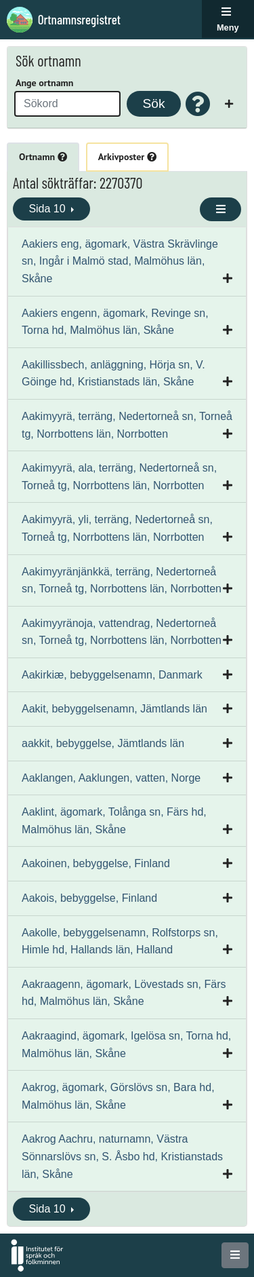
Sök (153, 103)
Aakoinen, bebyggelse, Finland (96, 863)
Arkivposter (127, 157)
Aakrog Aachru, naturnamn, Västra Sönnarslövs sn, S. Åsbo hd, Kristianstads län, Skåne (122, 1156)
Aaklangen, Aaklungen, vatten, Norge (111, 778)
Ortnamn (43, 157)
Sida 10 (48, 208)
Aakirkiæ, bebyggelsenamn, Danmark (112, 675)
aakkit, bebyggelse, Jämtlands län (103, 743)
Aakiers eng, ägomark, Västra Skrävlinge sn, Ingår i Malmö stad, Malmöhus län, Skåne (120, 261)
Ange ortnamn (44, 83)
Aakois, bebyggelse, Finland (89, 898)
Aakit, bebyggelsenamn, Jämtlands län (114, 708)
